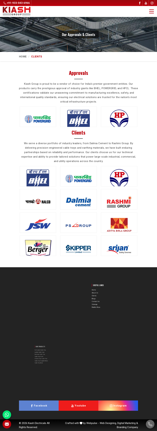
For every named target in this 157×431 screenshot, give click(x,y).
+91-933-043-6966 (16, 2)
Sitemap (100, 301)
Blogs (100, 297)
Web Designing (108, 423)
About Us (100, 294)
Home (23, 56)
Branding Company (127, 427)
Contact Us (101, 299)
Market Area (101, 302)
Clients (100, 296)
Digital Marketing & (127, 423)
